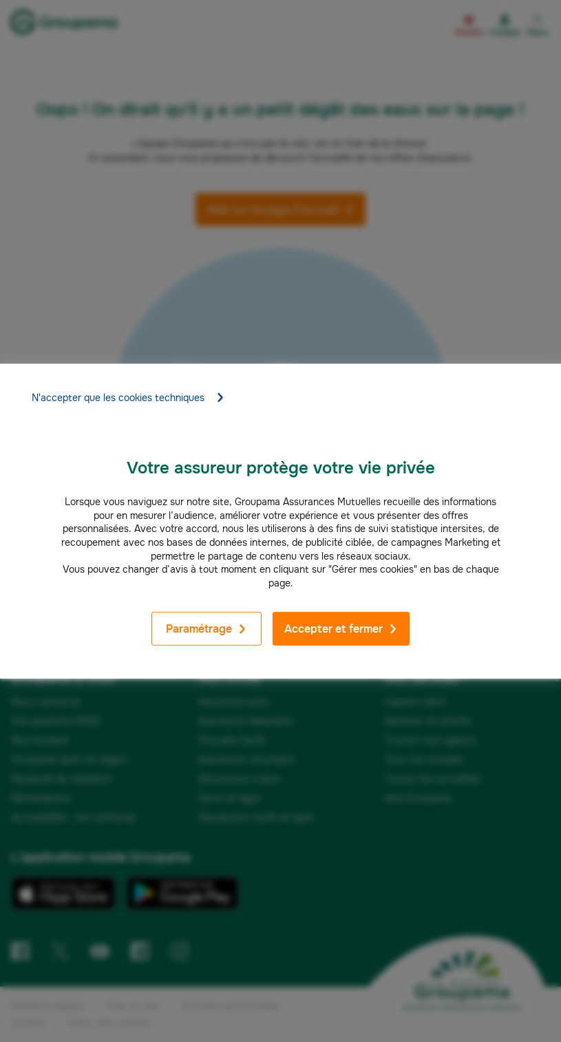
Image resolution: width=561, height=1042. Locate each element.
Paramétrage (206, 629)
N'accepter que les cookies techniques (128, 397)
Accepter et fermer (341, 629)
